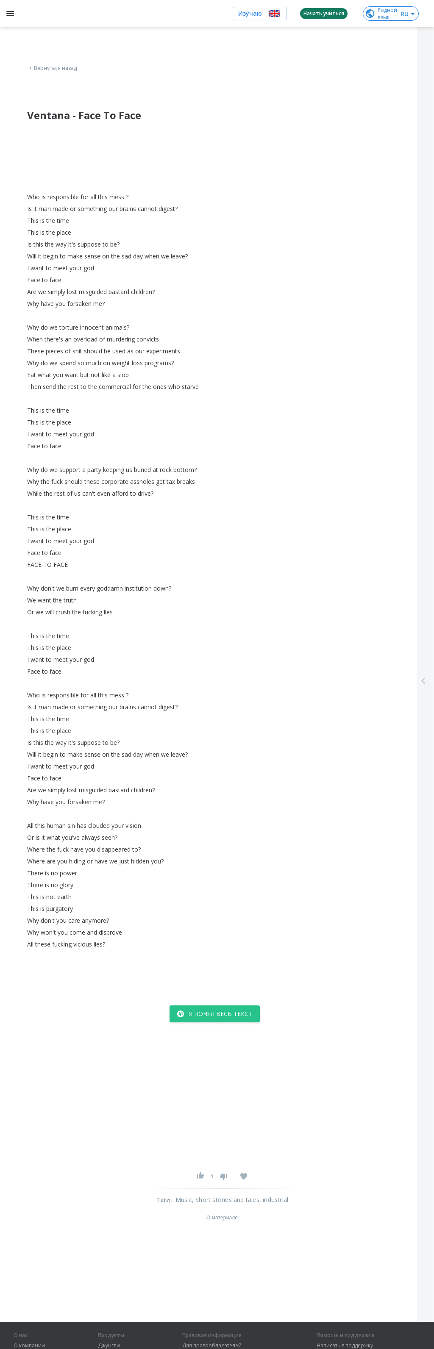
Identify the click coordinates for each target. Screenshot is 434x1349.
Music (183, 1200)
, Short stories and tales (225, 1200)
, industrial (273, 1200)
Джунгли (109, 1345)
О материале (222, 1218)
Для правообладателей (212, 1345)
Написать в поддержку (345, 1345)
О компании (29, 1345)
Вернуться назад (52, 68)
